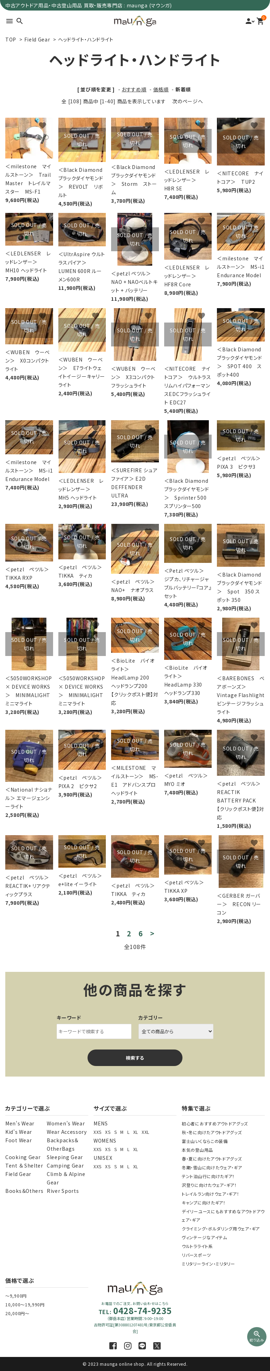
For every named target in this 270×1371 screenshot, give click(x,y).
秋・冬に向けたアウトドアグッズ (212, 1132)
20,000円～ (17, 1313)
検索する (135, 1057)
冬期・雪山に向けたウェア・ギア (212, 1167)
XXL (145, 1132)
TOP (10, 39)
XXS (98, 1132)
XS (107, 1132)
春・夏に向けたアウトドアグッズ (212, 1159)
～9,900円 (16, 1296)
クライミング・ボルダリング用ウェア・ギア (221, 1229)
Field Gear (37, 39)
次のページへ (187, 101)
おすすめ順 (134, 89)
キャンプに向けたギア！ (204, 1203)
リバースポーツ (196, 1255)
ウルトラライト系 (197, 1246)
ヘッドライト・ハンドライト (86, 39)
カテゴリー (151, 1017)
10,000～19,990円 (25, 1304)
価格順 (161, 89)
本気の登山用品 (197, 1150)
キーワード (69, 1017)
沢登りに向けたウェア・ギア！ (209, 1185)
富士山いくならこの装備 (205, 1141)
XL (135, 1132)
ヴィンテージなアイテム (204, 1237)
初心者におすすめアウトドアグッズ (215, 1123)
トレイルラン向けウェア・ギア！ (210, 1194)
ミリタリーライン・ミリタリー (208, 1264)
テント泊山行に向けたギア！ (208, 1176)
